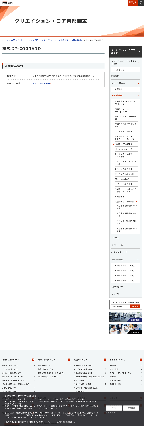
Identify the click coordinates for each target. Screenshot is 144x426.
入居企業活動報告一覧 (124, 172)
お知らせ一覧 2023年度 (125, 251)
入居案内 (119, 60)
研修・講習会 (79, 351)
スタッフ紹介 (120, 40)
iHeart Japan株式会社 (124, 120)
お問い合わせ (117, 257)
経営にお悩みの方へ (18, 330)
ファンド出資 (79, 363)
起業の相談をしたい (45, 340)
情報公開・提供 (115, 355)
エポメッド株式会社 (123, 102)
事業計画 (113, 348)
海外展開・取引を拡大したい (13, 348)
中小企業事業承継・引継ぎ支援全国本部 (89, 348)
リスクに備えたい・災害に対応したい (16, 355)
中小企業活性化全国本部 (83, 344)
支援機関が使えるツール (83, 337)
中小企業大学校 (90, 369)
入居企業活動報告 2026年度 (127, 178)
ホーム (5, 11)
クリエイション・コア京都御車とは (123, 33)
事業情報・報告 (115, 351)
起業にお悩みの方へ (54, 330)
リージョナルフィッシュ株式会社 (125, 134)
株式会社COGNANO (42, 54)
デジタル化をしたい (10, 340)
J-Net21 (90, 384)
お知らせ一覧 (117, 230)
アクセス (115, 208)
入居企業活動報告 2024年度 (127, 193)
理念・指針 (114, 340)
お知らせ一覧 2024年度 (125, 246)
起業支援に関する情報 (82, 355)
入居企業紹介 (77, 11)
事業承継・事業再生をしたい (13, 351)
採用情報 (18, 384)
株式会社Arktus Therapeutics (122, 81)
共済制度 (126, 369)
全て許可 (131, 408)
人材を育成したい (9, 359)
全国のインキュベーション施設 (24, 11)
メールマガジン (54, 376)
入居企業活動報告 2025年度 (127, 185)
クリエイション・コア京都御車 (54, 11)
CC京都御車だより (119, 223)
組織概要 (113, 337)
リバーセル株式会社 (123, 155)
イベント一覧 (117, 216)
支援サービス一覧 (133, 3)
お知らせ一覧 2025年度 (125, 241)
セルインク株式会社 (123, 140)
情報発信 (54, 384)
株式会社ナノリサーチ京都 (125, 88)
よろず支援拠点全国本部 (83, 340)
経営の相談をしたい (10, 337)
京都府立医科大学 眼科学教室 (126, 96)
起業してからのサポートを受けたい (51, 344)
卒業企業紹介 (120, 167)
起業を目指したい (45, 337)
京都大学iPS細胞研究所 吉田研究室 (126, 73)
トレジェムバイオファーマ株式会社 (125, 126)
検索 (135, 277)
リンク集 (115, 265)
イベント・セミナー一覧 (90, 376)
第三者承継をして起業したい (49, 348)
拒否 (114, 408)
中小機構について (126, 330)
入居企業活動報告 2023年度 (127, 201)
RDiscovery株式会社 (124, 150)
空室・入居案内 (118, 54)
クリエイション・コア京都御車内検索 (125, 273)
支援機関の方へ (90, 330)
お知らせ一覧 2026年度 (125, 236)
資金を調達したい (9, 363)
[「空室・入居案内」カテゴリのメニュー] (138, 54)
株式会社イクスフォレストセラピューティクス (125, 109)
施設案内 (115, 47)
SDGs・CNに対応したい (11, 344)
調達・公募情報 (18, 369)
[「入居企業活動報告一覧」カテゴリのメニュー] (136, 172)
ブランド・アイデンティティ (120, 344)
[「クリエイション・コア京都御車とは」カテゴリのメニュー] (138, 33)
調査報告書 (126, 376)
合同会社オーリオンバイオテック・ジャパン (125, 161)
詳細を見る (110, 412)
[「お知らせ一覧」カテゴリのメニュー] (138, 230)
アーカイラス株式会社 (124, 145)
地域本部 (54, 369)
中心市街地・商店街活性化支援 (86, 359)
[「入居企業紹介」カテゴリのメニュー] (138, 66)
